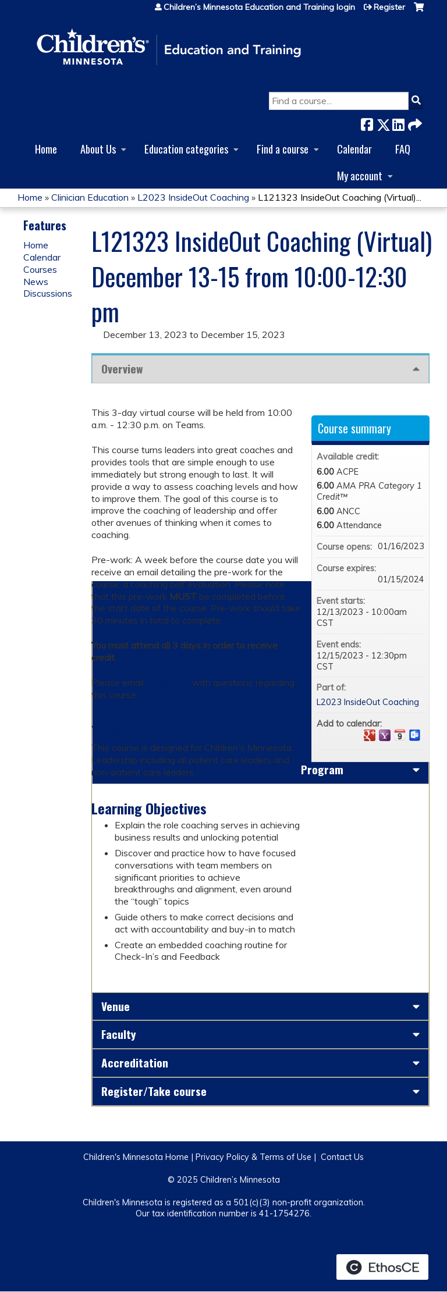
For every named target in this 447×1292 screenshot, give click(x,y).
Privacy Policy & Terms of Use (253, 1157)
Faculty (118, 1034)
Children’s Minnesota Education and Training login (259, 7)
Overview (122, 368)
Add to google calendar (369, 735)
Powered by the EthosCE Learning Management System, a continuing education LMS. (382, 1267)
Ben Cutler (168, 682)
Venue (115, 1006)
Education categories (186, 148)
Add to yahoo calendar (385, 735)
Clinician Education (90, 197)
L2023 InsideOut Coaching (193, 197)
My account (359, 175)
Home (46, 148)
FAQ (402, 148)
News (35, 281)
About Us (98, 148)
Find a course (282, 148)
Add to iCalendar (400, 735)
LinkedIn (398, 122)
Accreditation (134, 1062)
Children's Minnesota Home (136, 1157)
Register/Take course (154, 1091)
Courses (40, 269)
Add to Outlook (415, 735)
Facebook (366, 122)
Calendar (354, 148)
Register (389, 7)
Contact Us (342, 1157)
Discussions (47, 293)
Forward (414, 122)
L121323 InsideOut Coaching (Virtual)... (339, 197)
